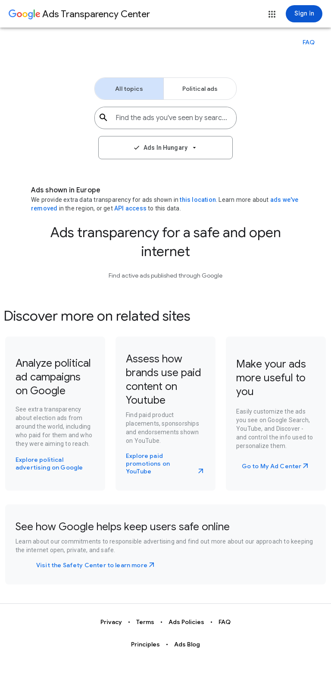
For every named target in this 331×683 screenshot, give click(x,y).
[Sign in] (304, 13)
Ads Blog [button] (187, 644)
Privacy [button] (111, 622)
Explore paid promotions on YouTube (148, 463)
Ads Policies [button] (186, 622)
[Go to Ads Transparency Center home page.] (79, 14)
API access (130, 208)
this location (198, 199)
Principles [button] (145, 644)
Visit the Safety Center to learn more (91, 565)
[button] (272, 14)
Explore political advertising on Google (49, 463)
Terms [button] (145, 622)
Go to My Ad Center (272, 466)
